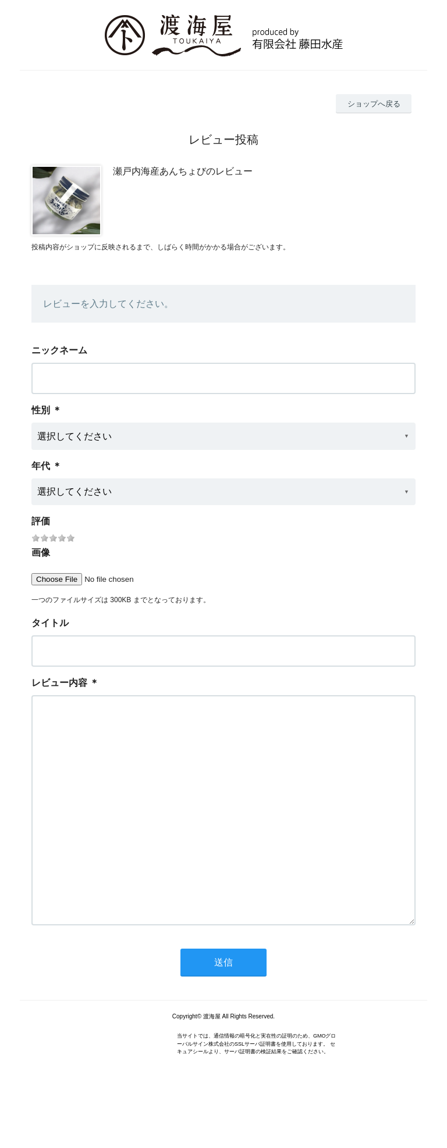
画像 (40, 552)
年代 (40, 466)
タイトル (50, 623)
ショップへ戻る (373, 103)
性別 (40, 410)
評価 (40, 521)
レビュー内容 (59, 683)
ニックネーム (59, 350)
